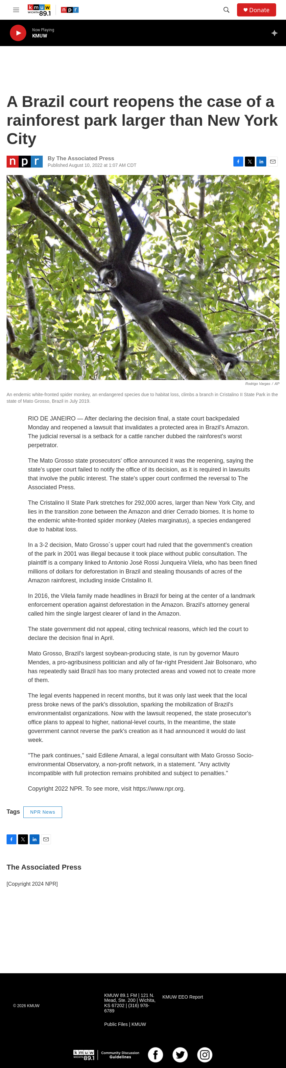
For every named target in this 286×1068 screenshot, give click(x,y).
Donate (259, 10)
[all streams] (276, 33)
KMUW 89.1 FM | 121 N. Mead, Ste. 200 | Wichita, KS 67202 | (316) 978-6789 (129, 1003)
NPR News (42, 812)
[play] (18, 33)
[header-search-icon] (226, 10)
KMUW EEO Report (182, 997)
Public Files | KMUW (125, 1024)
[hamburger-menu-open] (16, 9)
